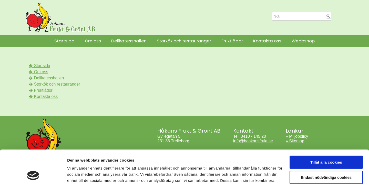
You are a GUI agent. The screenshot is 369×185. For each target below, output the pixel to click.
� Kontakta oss (43, 96)
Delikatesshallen (129, 41)
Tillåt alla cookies (326, 130)
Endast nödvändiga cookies (326, 145)
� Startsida (39, 65)
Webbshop (303, 41)
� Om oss (38, 72)
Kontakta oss (267, 41)
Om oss (93, 41)
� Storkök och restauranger (54, 84)
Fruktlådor (232, 41)
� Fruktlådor (40, 90)
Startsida (64, 41)
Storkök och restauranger (184, 41)
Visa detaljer (78, 175)
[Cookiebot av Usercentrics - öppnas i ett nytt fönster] (33, 175)
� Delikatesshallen (46, 78)
